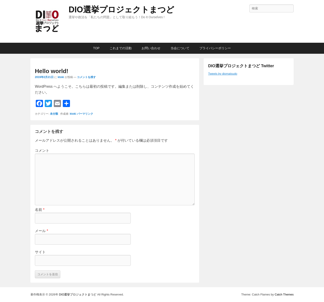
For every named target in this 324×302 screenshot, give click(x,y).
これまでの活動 (121, 48)
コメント (42, 150)
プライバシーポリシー (215, 48)
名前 (40, 210)
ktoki (61, 77)
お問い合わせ (151, 48)
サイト (40, 252)
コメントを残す (86, 77)
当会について (180, 48)
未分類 (54, 113)
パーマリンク (85, 113)
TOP (96, 48)
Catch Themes (284, 294)
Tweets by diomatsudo (222, 73)
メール (41, 231)
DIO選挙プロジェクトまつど (121, 9)
